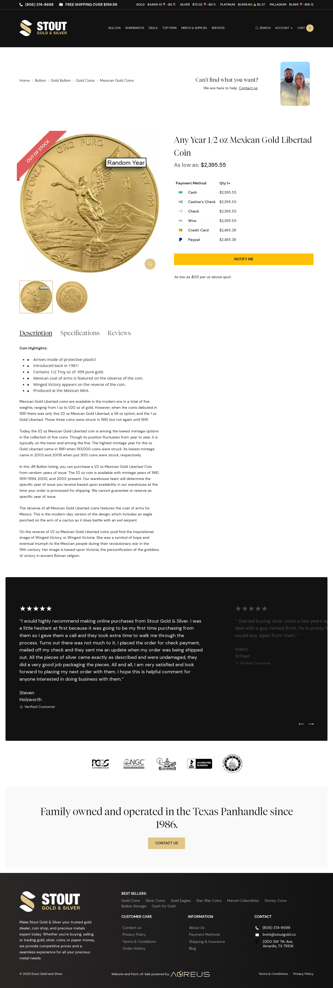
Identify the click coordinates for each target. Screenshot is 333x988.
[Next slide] (311, 724)
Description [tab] (35, 333)
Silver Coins (155, 900)
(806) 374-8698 (39, 4)
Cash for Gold (164, 906)
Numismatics (134, 28)
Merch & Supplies (194, 28)
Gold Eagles (181, 900)
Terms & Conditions (139, 941)
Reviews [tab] (119, 333)
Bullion (115, 28)
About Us (196, 927)
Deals (153, 28)
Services (218, 28)
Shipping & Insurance (207, 941)
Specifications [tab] (80, 333)
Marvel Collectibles (243, 900)
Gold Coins (130, 900)
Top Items (169, 28)
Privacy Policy (134, 934)
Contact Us (166, 843)
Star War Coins (209, 900)
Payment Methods (204, 934)
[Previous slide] (301, 724)
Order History (134, 948)
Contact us (248, 88)
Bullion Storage (133, 906)
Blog (192, 948)
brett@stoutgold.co (279, 934)
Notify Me (243, 259)
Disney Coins (276, 900)
